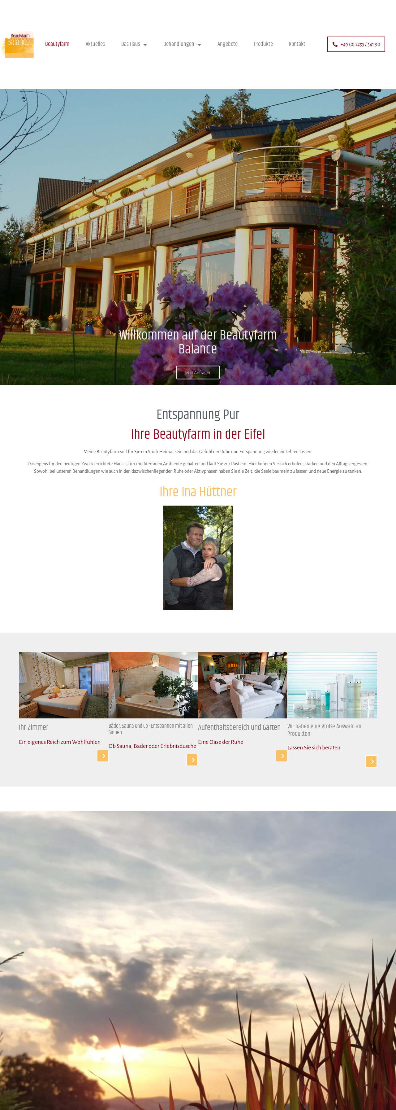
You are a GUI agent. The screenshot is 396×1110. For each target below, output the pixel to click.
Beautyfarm (57, 44)
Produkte (263, 44)
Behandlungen (182, 44)
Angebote (227, 44)
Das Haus (134, 44)
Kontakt (297, 44)
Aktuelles (95, 44)
